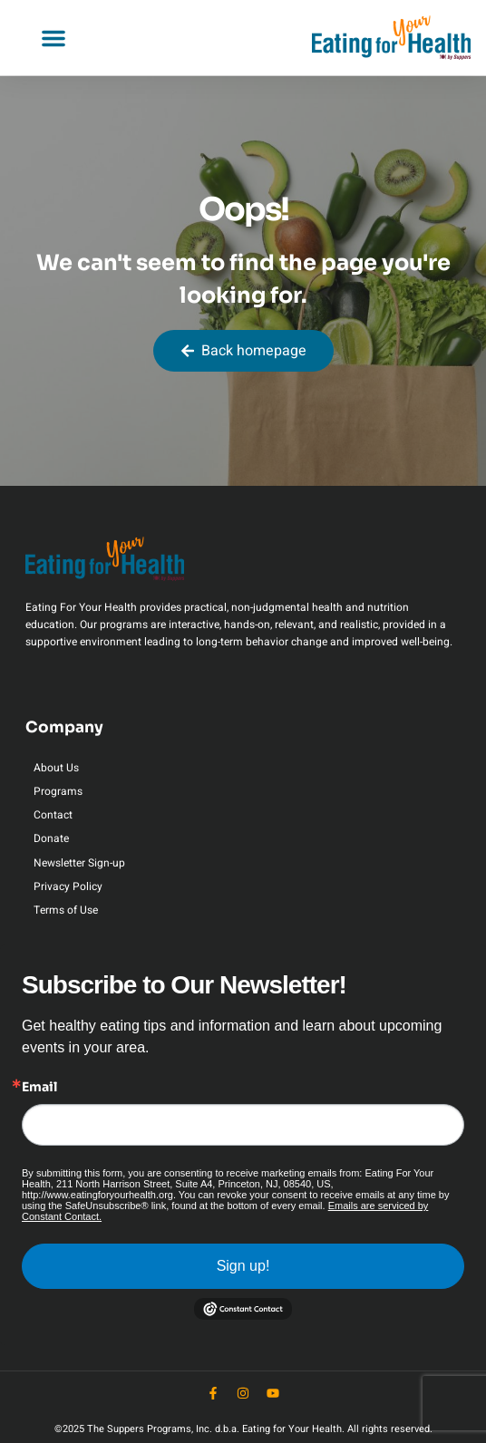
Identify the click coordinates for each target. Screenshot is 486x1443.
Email (39, 1086)
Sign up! (243, 1266)
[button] (53, 38)
